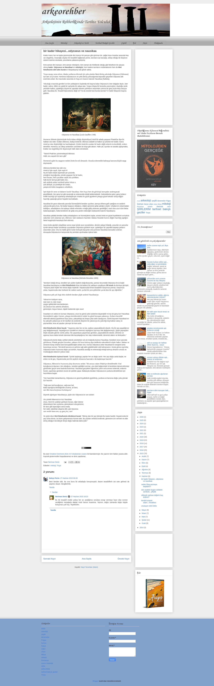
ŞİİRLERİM (144, 209)
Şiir (134, 43)
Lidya (151, 204)
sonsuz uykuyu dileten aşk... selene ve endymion (157, 358)
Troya (59, 466)
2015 (142, 453)
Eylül (144, 466)
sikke (169, 206)
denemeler (161, 201)
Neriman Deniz (61, 496)
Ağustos (145, 470)
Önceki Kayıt (123, 559)
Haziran (145, 476)
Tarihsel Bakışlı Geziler (104, 43)
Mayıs (144, 510)
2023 (142, 427)
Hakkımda (158, 43)
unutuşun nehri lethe (149, 506)
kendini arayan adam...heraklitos (148, 502)
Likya (155, 204)
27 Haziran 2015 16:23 (79, 496)
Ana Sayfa (49, 43)
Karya (146, 204)
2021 (142, 433)
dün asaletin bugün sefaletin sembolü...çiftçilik (151, 491)
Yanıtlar (55, 492)
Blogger (96, 681)
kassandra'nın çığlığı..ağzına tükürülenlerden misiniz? (158, 296)
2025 (142, 420)
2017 (142, 447)
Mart (144, 517)
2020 (142, 437)
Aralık (144, 456)
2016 (142, 450)
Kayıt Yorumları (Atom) (89, 567)
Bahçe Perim (54, 478)
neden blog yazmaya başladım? (149, 485)
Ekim (144, 463)
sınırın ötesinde (155, 206)
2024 (142, 423)
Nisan (144, 513)
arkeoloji (146, 200)
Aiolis (138, 201)
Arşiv (145, 43)
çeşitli (154, 201)
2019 (142, 440)
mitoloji (53, 466)
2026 (142, 417)
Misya (160, 204)
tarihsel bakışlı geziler (49, 672)
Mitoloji (63, 43)
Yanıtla (52, 487)
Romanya (140, 206)
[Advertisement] (154, 86)
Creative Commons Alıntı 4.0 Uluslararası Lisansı (68, 454)
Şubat (144, 520)
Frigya (168, 201)
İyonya (140, 204)
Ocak (144, 523)
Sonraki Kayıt (49, 559)
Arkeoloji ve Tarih (81, 43)
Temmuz (145, 473)
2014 (142, 527)
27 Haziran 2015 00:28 (68, 478)
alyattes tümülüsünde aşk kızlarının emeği (156, 329)
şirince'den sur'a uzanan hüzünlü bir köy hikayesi (156, 280)
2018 (142, 443)
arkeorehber (63, 11)
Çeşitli (123, 43)
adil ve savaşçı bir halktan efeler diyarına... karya (157, 344)
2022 (142, 430)
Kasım (144, 460)
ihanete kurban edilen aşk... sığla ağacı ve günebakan (157, 263)
